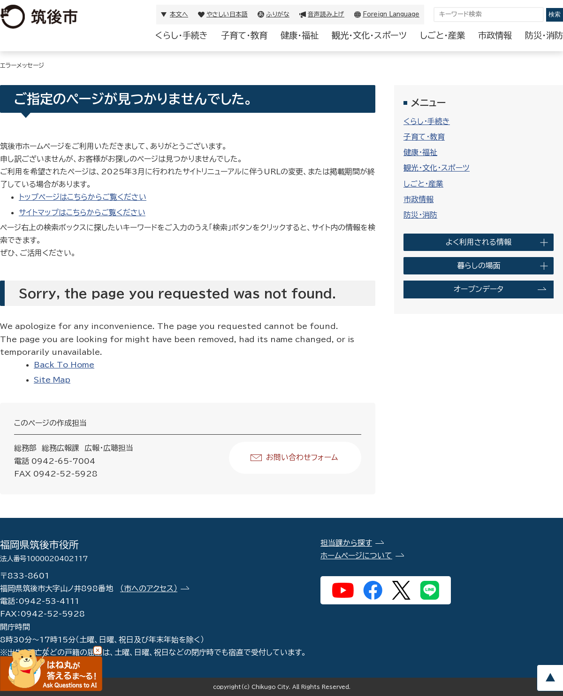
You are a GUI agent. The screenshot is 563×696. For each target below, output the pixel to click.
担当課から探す (346, 543)
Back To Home (64, 364)
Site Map (52, 379)
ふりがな (277, 14)
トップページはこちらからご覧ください (82, 197)
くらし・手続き (181, 35)
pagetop (550, 678)
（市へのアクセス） (148, 588)
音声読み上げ (326, 14)
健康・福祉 (300, 35)
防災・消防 (544, 35)
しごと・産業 (442, 35)
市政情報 (495, 35)
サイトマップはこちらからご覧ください (82, 212)
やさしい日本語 (227, 14)
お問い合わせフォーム (302, 457)
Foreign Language (391, 14)
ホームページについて (356, 555)
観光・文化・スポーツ (369, 35)
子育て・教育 (244, 35)
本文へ (179, 14)
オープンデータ (478, 289)
